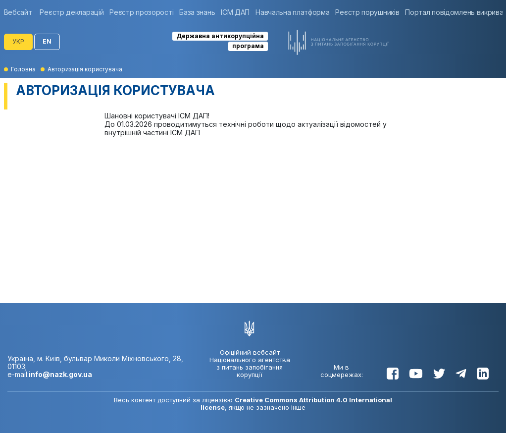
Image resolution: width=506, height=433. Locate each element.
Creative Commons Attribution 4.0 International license (296, 403)
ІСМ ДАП (235, 12)
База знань (197, 12)
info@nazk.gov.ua (60, 374)
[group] (20, 12)
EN (47, 41)
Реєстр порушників (367, 12)
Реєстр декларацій (71, 12)
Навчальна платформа (292, 12)
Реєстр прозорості (141, 12)
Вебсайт (18, 12)
